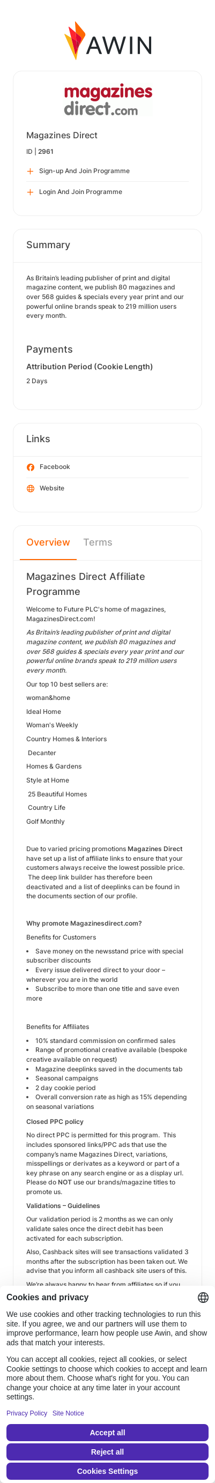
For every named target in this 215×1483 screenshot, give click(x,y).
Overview (48, 542)
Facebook (48, 467)
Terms (98, 542)
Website (45, 488)
